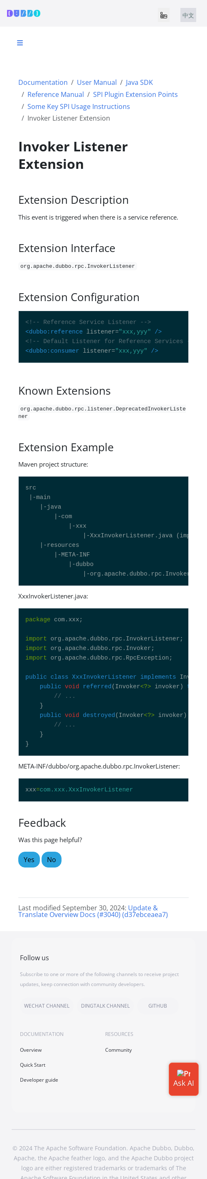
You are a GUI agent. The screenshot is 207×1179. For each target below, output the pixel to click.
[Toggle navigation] (164, 15)
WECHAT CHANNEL (46, 1005)
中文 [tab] (188, 15)
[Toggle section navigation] (20, 43)
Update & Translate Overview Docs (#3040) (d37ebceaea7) (93, 911)
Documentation (43, 82)
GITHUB (157, 1005)
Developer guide (39, 1079)
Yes (29, 859)
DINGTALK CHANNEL (105, 1005)
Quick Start (32, 1064)
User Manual (97, 82)
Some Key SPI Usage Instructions (78, 106)
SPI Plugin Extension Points (135, 94)
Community (118, 1049)
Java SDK (139, 82)
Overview (31, 1049)
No (51, 859)
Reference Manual (55, 94)
